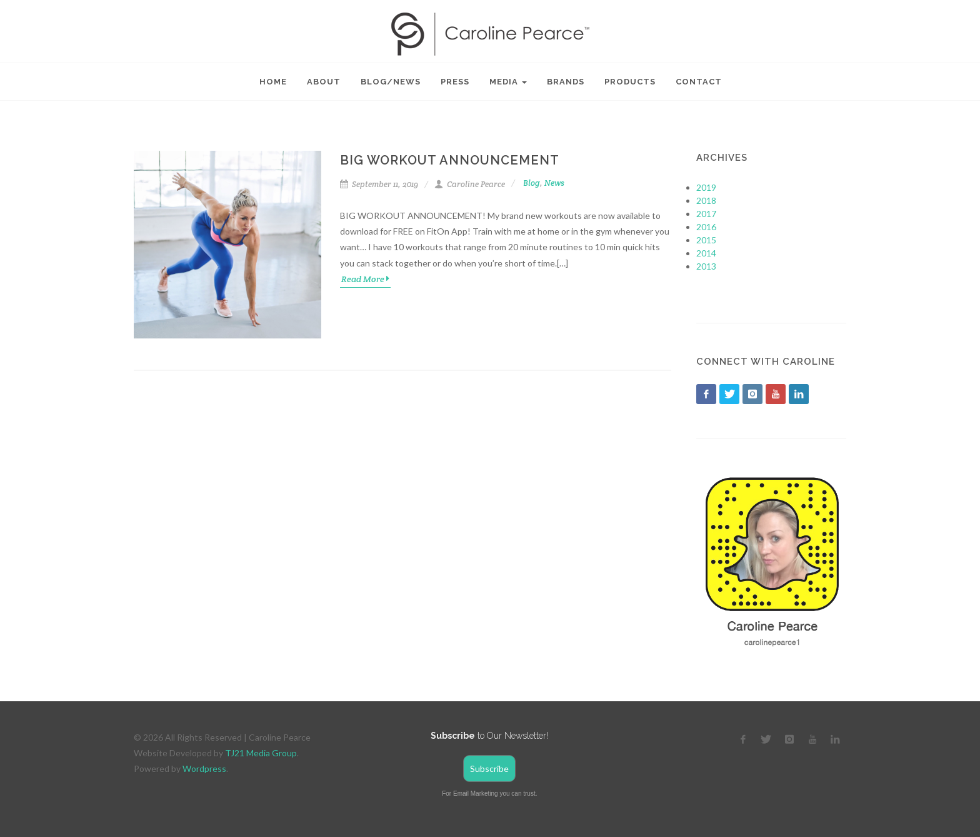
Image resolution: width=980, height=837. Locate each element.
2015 (706, 240)
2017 (706, 213)
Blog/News (391, 81)
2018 (706, 200)
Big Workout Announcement (449, 160)
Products (630, 81)
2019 (706, 187)
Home (273, 81)
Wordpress (204, 768)
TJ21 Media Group (261, 753)
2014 (706, 253)
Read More (365, 279)
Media (508, 81)
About (324, 81)
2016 (706, 226)
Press (455, 81)
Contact (699, 81)
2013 (706, 266)
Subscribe (489, 768)
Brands (565, 81)
